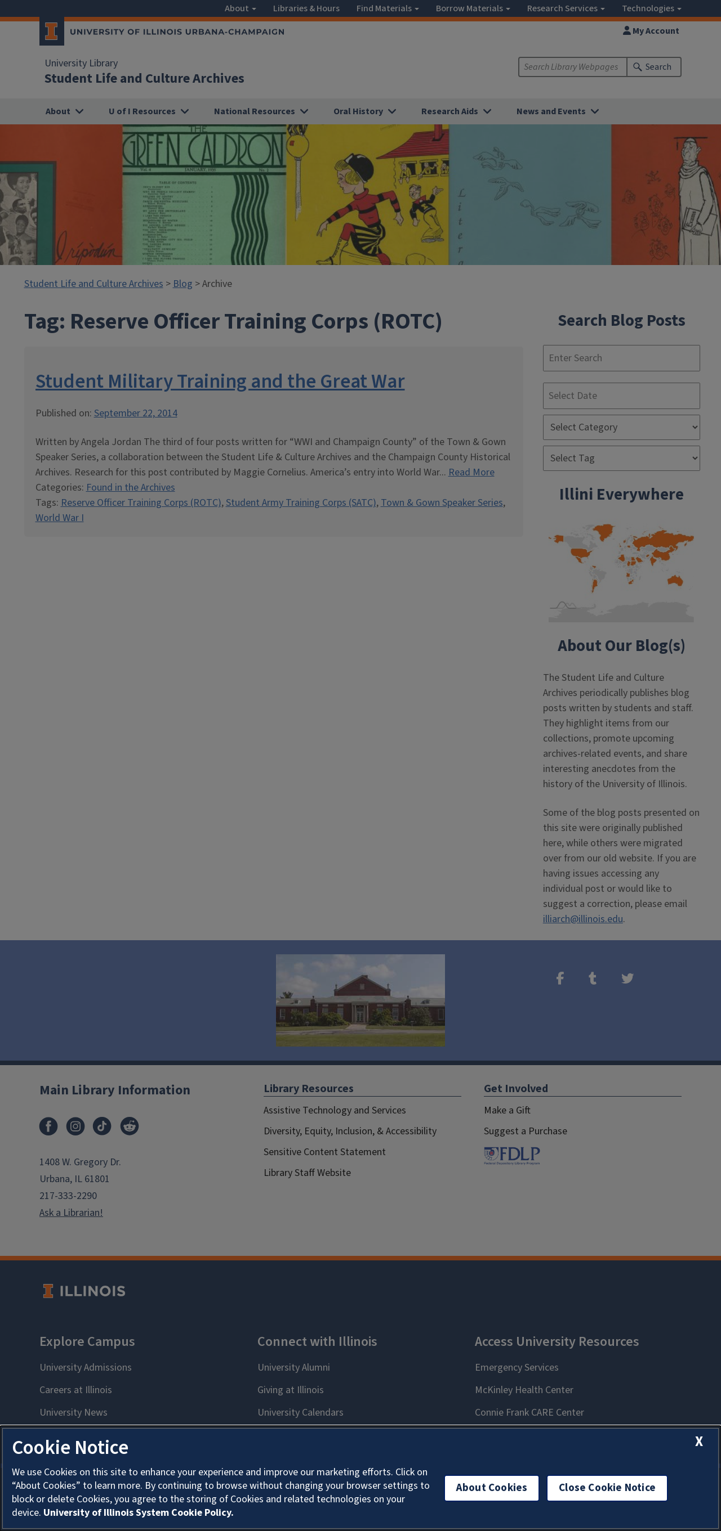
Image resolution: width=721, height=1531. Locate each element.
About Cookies (491, 1488)
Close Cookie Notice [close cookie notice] (607, 1488)
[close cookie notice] (699, 1442)
